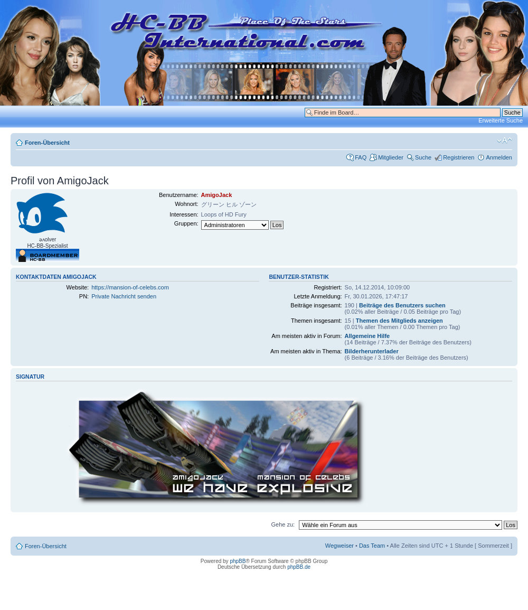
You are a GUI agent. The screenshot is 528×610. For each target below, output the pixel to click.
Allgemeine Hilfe (367, 336)
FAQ (360, 157)
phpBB (238, 561)
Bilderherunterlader (372, 351)
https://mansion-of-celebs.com (130, 287)
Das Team (372, 545)
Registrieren (458, 157)
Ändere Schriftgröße (504, 140)
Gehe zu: (283, 524)
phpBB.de (298, 567)
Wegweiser (339, 545)
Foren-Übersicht (47, 142)
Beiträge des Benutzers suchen (402, 305)
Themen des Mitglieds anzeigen (399, 320)
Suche (423, 157)
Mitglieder (390, 157)
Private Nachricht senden (123, 296)
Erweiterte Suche (500, 120)
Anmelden (499, 157)
